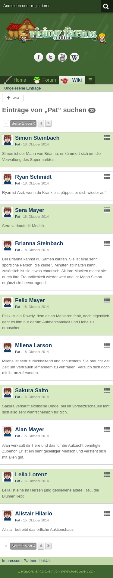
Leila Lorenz (31, 475)
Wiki (77, 80)
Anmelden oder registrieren (27, 5)
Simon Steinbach (37, 138)
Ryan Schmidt (33, 177)
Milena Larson (33, 345)
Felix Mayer (30, 300)
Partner (30, 560)
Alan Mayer (29, 429)
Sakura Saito (31, 390)
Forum (49, 80)
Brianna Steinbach (39, 243)
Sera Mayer (29, 210)
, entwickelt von (56, 571)
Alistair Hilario (33, 514)
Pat (17, 144)
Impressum (11, 560)
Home (20, 80)
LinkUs (45, 560)
